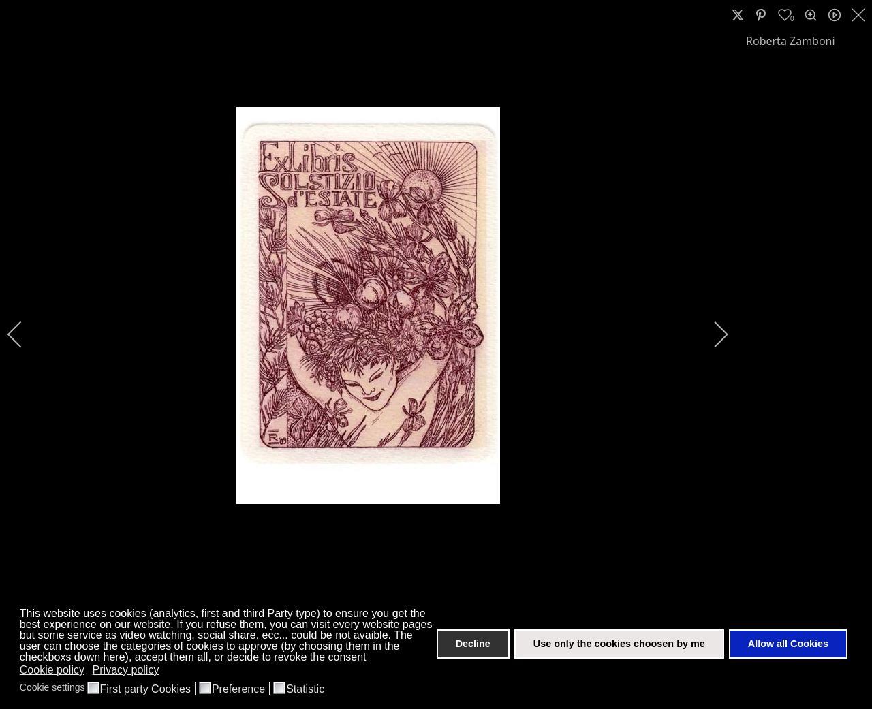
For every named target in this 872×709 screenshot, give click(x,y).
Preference (238, 689)
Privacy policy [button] (126, 670)
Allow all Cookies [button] (788, 643)
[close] (859, 15)
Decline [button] (473, 643)
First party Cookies (145, 689)
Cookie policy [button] (52, 670)
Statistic (305, 689)
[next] (712, 334)
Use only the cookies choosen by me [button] (619, 643)
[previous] (24, 334)
